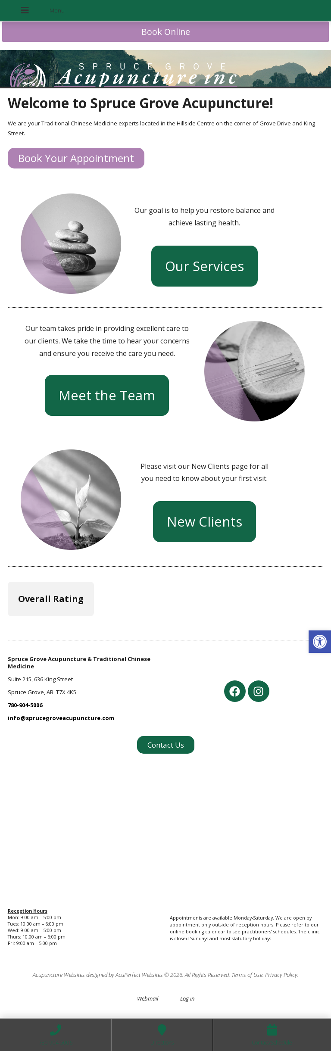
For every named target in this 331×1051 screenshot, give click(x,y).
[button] (320, 641)
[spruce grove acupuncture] (166, 827)
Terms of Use (246, 975)
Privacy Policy (281, 975)
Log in (187, 998)
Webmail (147, 998)
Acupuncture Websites (59, 975)
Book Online (165, 31)
